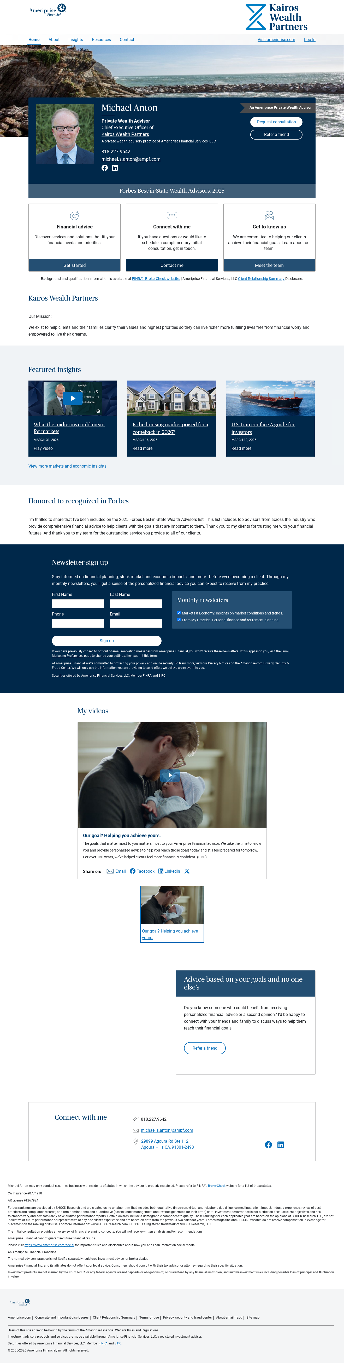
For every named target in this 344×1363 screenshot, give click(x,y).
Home (34, 39)
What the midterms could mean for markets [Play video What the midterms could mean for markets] (69, 428)
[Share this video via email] (115, 872)
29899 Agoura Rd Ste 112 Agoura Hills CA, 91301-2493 (167, 1144)
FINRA (147, 675)
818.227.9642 (116, 151)
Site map (252, 1317)
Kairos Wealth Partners (125, 134)
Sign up (107, 640)
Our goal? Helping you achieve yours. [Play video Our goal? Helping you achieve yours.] (170, 934)
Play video (43, 448)
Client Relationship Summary (261, 279)
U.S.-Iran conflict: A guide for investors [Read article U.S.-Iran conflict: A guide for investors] (263, 428)
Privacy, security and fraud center (187, 1317)
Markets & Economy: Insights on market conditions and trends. (232, 613)
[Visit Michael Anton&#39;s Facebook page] (268, 1145)
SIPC (162, 675)
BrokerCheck (217, 1186)
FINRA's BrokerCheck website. (156, 279)
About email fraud (229, 1317)
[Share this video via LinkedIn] (169, 871)
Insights (75, 39)
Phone (58, 614)
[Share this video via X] (187, 871)
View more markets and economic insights (67, 466)
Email (115, 614)
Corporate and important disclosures (62, 1317)
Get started (74, 265)
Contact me (172, 265)
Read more (142, 448)
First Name (62, 594)
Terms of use (149, 1317)
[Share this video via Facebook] (142, 871)
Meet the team (269, 265)
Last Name (120, 594)
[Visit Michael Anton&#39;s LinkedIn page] (280, 1145)
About (54, 39)
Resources (101, 39)
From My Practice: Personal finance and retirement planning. (231, 620)
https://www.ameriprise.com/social (49, 1245)
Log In (310, 39)
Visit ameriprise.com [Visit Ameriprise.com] (276, 39)
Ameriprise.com (19, 1317)
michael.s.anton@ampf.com (131, 159)
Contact (127, 39)
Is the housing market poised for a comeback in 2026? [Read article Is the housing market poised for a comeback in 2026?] (170, 428)
